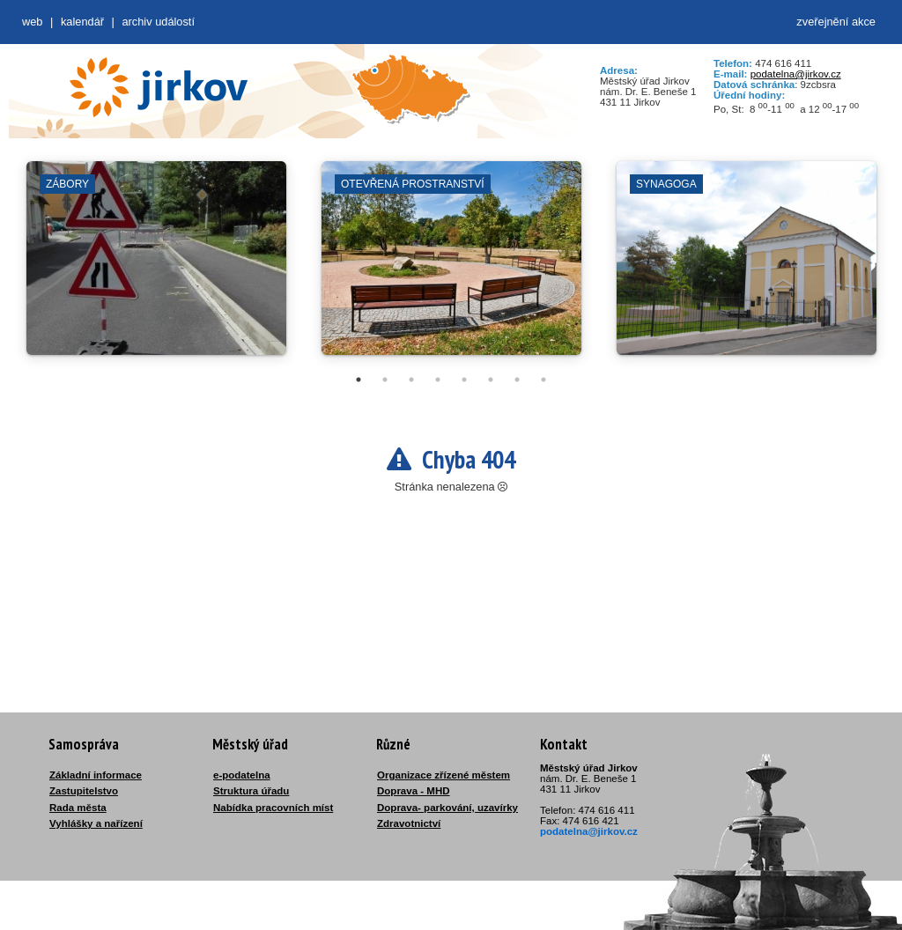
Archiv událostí (158, 21)
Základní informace (95, 775)
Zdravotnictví (408, 823)
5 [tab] (464, 379)
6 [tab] (490, 379)
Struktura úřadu (251, 791)
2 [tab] (385, 379)
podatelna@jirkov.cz (795, 74)
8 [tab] (543, 379)
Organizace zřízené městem (443, 775)
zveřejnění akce (836, 21)
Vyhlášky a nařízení (96, 823)
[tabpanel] (156, 267)
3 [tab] (411, 379)
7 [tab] (517, 379)
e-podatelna (241, 775)
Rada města (78, 807)
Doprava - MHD (413, 791)
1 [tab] (358, 379)
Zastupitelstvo (83, 791)
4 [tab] (438, 379)
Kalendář (82, 21)
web (32, 21)
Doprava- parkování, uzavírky (447, 807)
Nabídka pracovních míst (273, 807)
